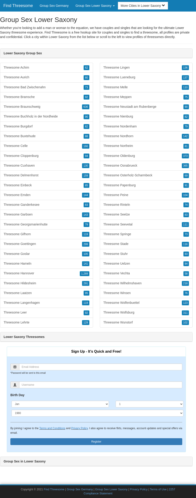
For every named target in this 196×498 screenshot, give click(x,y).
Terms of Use (158, 489)
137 (185, 77)
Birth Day (17, 395)
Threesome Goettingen (46, 244)
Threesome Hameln (46, 263)
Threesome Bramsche (46, 97)
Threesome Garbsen (46, 214)
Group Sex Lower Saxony (111, 489)
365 (185, 165)
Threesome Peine (146, 195)
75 (186, 97)
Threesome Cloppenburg (46, 155)
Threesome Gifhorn (46, 234)
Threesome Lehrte (46, 322)
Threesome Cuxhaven (46, 165)
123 (185, 302)
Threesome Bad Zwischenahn (46, 87)
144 (85, 195)
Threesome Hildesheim (46, 283)
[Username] (100, 384)
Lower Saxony (59, 37)
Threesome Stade (146, 244)
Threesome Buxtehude (46, 136)
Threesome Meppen (146, 97)
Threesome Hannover (46, 273)
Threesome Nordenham (146, 126)
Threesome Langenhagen (46, 302)
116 (185, 244)
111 (185, 224)
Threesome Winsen (146, 293)
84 (186, 263)
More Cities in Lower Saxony (143, 5)
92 (86, 97)
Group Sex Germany (54, 5)
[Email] (100, 367)
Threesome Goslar (46, 253)
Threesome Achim (46, 67)
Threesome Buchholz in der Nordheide (46, 116)
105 (85, 254)
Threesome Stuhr (146, 253)
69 (186, 175)
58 (186, 273)
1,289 (84, 273)
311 (185, 312)
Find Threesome (18, 5)
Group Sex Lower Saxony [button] (94, 5)
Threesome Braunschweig (46, 106)
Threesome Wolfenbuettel (146, 302)
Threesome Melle (146, 87)
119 (85, 234)
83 (86, 204)
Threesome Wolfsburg (146, 312)
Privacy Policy (79, 428)
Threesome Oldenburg (146, 155)
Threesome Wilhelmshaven (146, 283)
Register (96, 441)
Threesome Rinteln (146, 204)
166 (85, 146)
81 (186, 146)
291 (85, 283)
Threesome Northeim (146, 146)
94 (86, 156)
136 (185, 67)
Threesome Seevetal (146, 224)
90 (86, 116)
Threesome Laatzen (46, 293)
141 (85, 263)
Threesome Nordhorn (146, 136)
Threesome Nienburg (146, 116)
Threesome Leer (46, 312)
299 (85, 244)
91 (186, 185)
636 (85, 106)
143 (85, 214)
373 (185, 156)
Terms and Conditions (52, 428)
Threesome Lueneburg (146, 77)
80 (86, 77)
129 (85, 322)
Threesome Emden (46, 195)
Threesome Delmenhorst (46, 175)
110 (185, 87)
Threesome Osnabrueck (146, 165)
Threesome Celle (46, 146)
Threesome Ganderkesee (46, 204)
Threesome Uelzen (146, 263)
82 (86, 126)
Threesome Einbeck (46, 185)
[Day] (149, 404)
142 (185, 136)
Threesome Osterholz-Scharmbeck (146, 175)
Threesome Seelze (146, 214)
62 (86, 67)
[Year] (97, 413)
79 (86, 224)
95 (86, 293)
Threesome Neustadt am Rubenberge (146, 106)
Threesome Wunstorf (146, 322)
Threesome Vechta (146, 273)
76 (186, 293)
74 (186, 204)
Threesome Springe (146, 234)
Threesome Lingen (146, 67)
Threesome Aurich (46, 77)
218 (185, 283)
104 (185, 195)
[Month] (60, 404)
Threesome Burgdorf (46, 126)
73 (86, 87)
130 (85, 165)
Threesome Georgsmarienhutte (46, 224)
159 (85, 175)
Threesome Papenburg (146, 185)
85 (86, 185)
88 (86, 136)
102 (185, 322)
